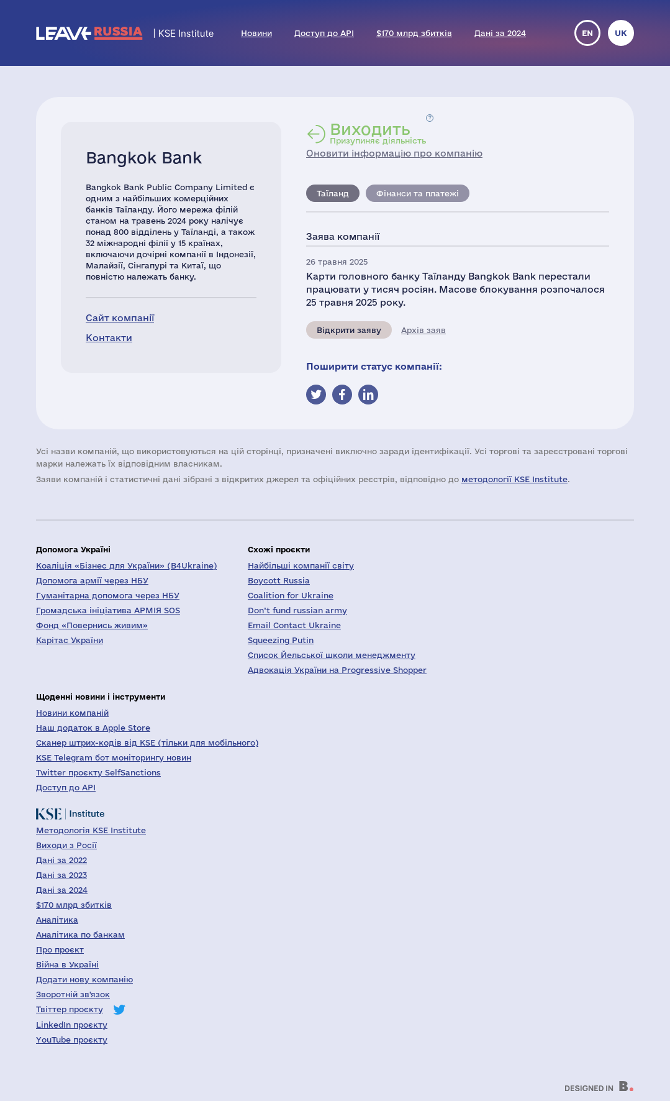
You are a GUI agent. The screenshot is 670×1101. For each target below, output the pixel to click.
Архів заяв (423, 330)
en (587, 33)
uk (621, 33)
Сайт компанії (120, 318)
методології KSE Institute (514, 479)
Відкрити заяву (349, 330)
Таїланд (333, 193)
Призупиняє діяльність (378, 133)
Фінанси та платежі (417, 193)
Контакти (109, 337)
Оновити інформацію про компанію (394, 153)
